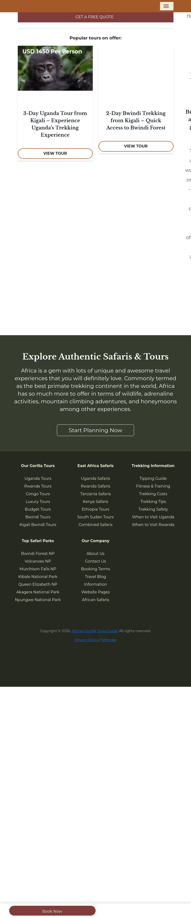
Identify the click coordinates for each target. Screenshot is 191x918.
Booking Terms (95, 569)
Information (95, 584)
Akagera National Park (37, 592)
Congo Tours (38, 494)
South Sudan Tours (95, 517)
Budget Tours (38, 509)
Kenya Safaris (95, 501)
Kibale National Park (37, 576)
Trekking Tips (153, 501)
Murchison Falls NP (37, 569)
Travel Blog (95, 576)
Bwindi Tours (37, 517)
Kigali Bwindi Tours (37, 524)
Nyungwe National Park (38, 599)
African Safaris (95, 599)
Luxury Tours (38, 501)
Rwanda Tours (37, 486)
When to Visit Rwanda (153, 524)
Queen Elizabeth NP (37, 584)
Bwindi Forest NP (38, 553)
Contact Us (95, 561)
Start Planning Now (95, 430)
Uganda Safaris (95, 478)
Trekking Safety (153, 509)
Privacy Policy (87, 640)
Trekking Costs (153, 494)
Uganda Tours (38, 478)
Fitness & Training (153, 486)
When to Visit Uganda (153, 517)
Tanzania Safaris (95, 494)
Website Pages (95, 592)
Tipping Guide (153, 478)
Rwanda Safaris (95, 486)
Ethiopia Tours (95, 509)
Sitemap (108, 640)
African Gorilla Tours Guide (94, 631)
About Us (95, 553)
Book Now (52, 911)
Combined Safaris (95, 524)
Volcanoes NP (38, 561)
